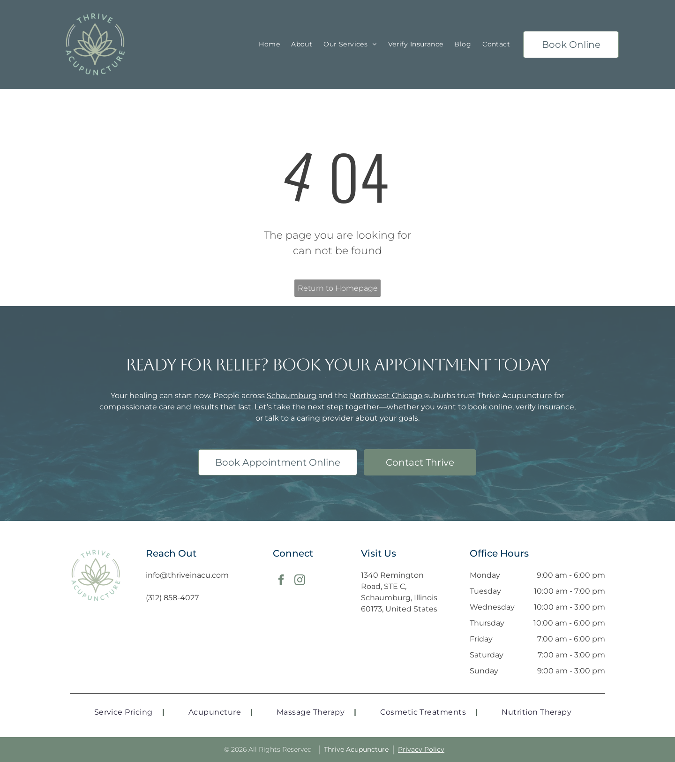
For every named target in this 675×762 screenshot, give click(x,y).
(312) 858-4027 (172, 597)
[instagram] (300, 581)
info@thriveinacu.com (187, 575)
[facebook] (281, 581)
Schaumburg (291, 395)
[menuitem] (269, 45)
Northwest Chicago (386, 395)
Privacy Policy (421, 749)
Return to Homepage (338, 288)
